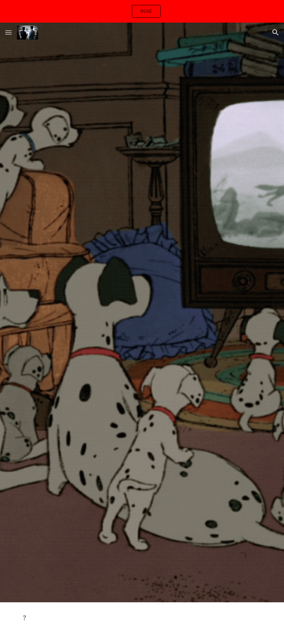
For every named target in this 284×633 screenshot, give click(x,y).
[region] (142, 11)
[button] (8, 32)
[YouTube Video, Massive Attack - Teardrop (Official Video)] (142, 134)
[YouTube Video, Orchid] (142, 511)
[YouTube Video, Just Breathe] (142, 322)
